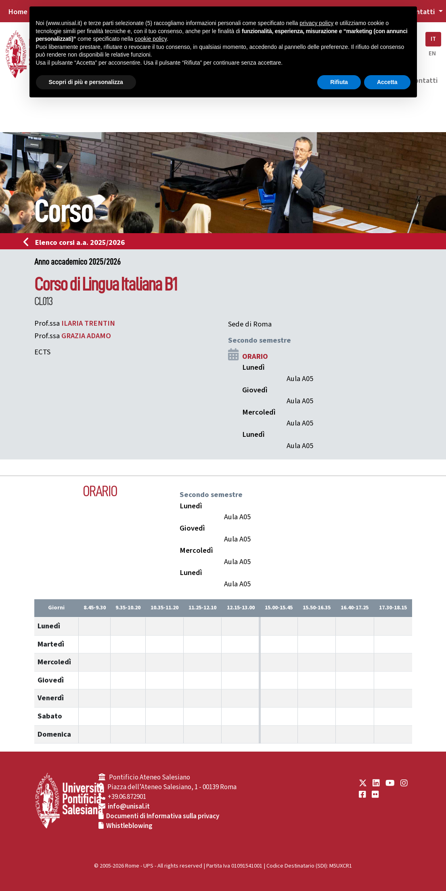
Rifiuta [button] (339, 82)
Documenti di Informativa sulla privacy (162, 816)
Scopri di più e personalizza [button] (86, 82)
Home (17, 11)
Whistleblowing (129, 826)
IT (433, 39)
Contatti (424, 80)
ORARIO (255, 356)
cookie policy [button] (151, 39)
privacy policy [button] (316, 23)
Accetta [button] (387, 82)
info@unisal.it (129, 806)
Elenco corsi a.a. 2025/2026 (76, 242)
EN (432, 53)
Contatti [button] (422, 11)
